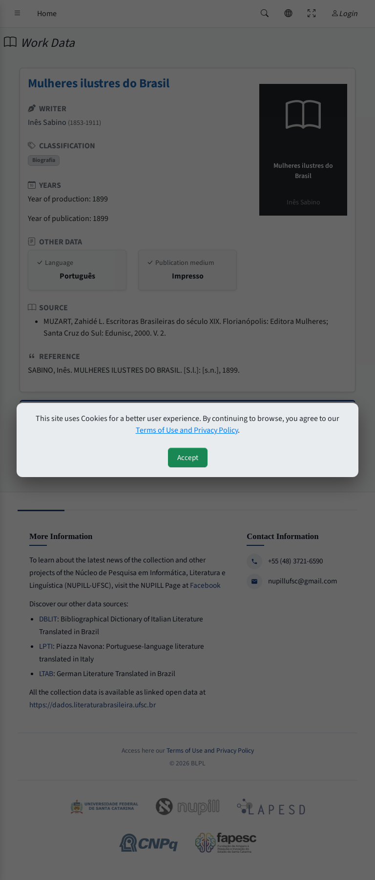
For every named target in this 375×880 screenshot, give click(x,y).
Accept (187, 457)
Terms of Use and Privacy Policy (187, 430)
